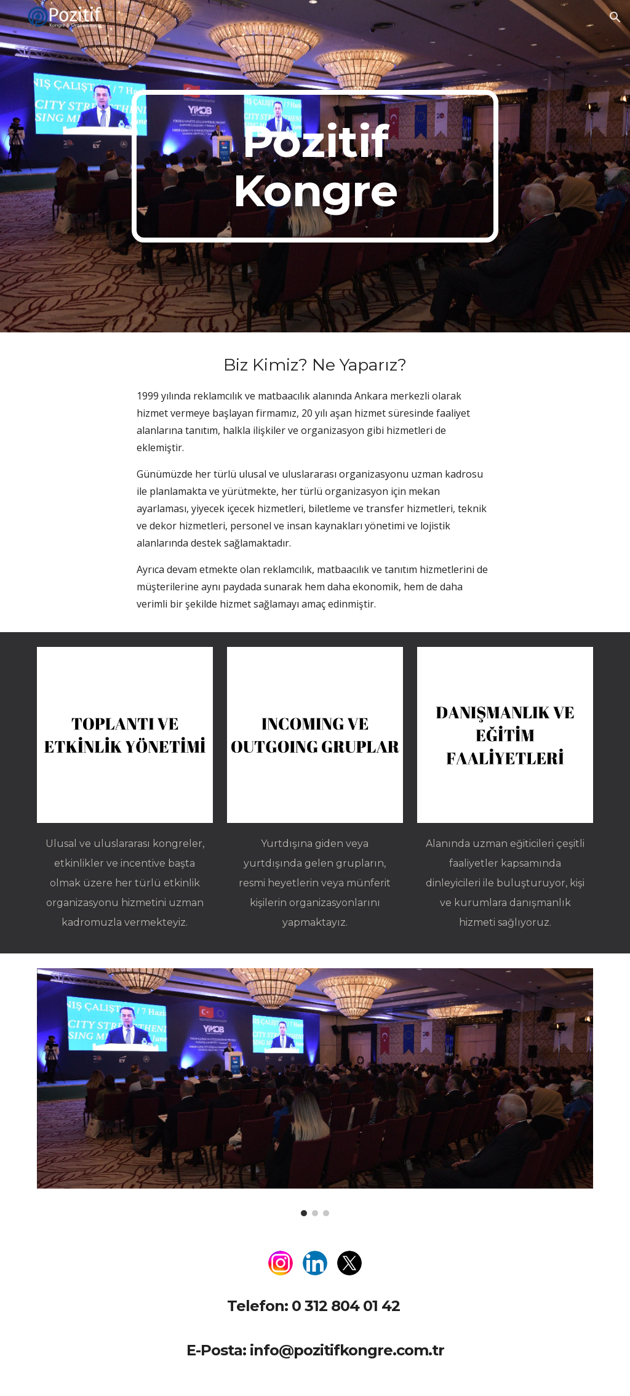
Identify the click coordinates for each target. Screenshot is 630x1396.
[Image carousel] (315, 1092)
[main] (315, 166)
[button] (615, 17)
